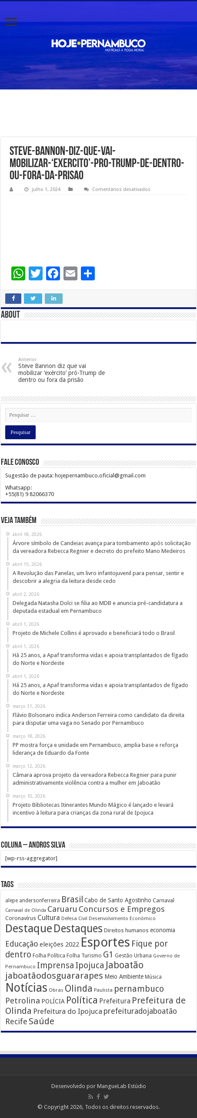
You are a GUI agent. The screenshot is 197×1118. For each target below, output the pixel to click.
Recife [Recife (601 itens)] (16, 1021)
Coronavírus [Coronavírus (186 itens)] (20, 918)
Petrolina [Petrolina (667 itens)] (22, 1000)
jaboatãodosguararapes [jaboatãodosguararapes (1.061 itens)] (54, 975)
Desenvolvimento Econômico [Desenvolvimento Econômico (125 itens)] (122, 918)
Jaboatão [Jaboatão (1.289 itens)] (125, 965)
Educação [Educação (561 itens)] (21, 943)
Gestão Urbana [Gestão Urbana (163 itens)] (133, 955)
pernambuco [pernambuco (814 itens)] (139, 989)
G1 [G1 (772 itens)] (108, 955)
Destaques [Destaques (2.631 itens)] (78, 928)
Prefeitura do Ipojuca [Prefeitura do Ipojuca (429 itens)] (67, 1011)
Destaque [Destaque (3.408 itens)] (28, 928)
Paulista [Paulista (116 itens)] (103, 990)
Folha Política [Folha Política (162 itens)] (49, 955)
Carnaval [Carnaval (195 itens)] (163, 900)
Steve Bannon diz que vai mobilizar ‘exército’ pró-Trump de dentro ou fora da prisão (62, 370)
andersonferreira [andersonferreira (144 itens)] (39, 901)
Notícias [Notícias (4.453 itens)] (26, 987)
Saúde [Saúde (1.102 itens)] (41, 1021)
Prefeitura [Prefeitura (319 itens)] (114, 1001)
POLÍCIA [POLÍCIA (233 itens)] (53, 1001)
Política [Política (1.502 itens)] (82, 1000)
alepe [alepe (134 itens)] (11, 901)
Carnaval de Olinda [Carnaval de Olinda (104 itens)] (25, 910)
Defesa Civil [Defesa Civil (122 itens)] (74, 918)
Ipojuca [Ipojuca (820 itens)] (89, 965)
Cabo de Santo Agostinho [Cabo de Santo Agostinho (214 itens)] (117, 900)
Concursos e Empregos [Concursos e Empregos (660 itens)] (122, 909)
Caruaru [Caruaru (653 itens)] (62, 909)
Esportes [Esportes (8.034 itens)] (105, 942)
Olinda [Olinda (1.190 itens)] (79, 988)
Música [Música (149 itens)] (153, 977)
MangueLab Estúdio (121, 1086)
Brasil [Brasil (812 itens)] (72, 899)
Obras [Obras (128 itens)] (56, 990)
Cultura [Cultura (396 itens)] (48, 918)
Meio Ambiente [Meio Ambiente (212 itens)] (124, 976)
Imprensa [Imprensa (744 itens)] (55, 965)
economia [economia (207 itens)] (162, 930)
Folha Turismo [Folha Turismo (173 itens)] (84, 955)
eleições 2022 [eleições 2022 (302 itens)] (59, 944)
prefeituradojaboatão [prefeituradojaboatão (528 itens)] (140, 1011)
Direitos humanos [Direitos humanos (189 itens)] (126, 930)
